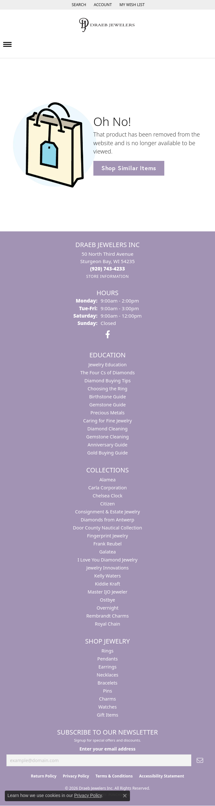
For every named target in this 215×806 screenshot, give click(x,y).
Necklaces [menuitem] (107, 675)
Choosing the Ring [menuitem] (107, 389)
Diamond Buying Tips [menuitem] (107, 381)
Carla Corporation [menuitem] (107, 488)
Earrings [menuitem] (107, 667)
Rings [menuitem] (107, 651)
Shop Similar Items (128, 168)
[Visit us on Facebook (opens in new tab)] (107, 334)
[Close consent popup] (125, 796)
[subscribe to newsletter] (200, 760)
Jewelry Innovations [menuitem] (107, 568)
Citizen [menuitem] (107, 504)
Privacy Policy (76, 776)
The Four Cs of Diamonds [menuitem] (107, 373)
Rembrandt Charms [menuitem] (107, 616)
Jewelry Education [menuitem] (107, 364)
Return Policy (43, 776)
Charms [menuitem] (107, 699)
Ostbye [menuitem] (107, 600)
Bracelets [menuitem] (107, 683)
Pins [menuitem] (107, 691)
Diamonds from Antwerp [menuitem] (107, 520)
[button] (78, 5)
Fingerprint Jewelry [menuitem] (107, 536)
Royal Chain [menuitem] (107, 624)
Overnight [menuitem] (107, 608)
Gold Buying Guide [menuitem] (107, 453)
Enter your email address (108, 749)
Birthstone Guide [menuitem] (107, 397)
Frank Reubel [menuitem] (107, 544)
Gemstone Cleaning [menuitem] (107, 437)
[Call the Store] (107, 268)
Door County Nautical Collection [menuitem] (107, 528)
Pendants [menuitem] (107, 659)
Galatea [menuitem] (107, 552)
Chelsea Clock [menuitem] (108, 496)
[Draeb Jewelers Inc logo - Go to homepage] (107, 25)
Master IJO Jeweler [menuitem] (107, 592)
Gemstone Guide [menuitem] (107, 405)
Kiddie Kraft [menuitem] (107, 584)
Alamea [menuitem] (107, 480)
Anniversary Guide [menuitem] (107, 445)
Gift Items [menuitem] (107, 715)
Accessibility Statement (161, 776)
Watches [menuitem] (107, 707)
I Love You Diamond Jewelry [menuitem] (108, 560)
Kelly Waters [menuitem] (107, 576)
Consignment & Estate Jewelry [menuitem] (107, 512)
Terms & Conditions (114, 776)
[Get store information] (107, 276)
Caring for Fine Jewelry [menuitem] (107, 421)
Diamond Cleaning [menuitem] (107, 429)
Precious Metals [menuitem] (107, 413)
